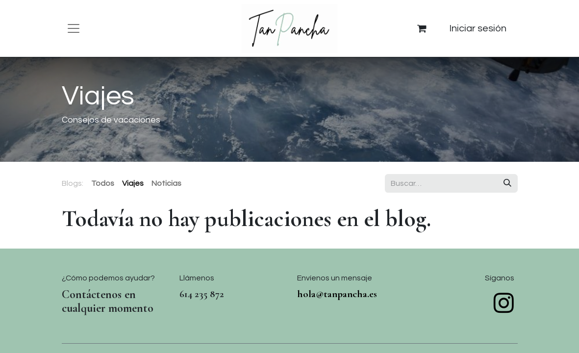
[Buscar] (507, 183)
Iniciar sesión (477, 28)
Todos (102, 183)
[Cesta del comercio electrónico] (421, 28)
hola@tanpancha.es (337, 294)
